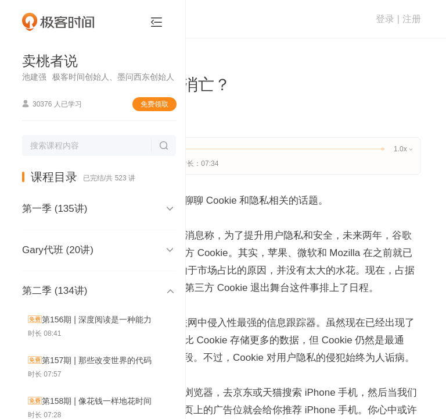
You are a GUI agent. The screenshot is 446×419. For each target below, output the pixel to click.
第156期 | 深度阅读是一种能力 (97, 319)
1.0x (403, 149)
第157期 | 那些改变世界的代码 (97, 360)
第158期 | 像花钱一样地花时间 (97, 401)
